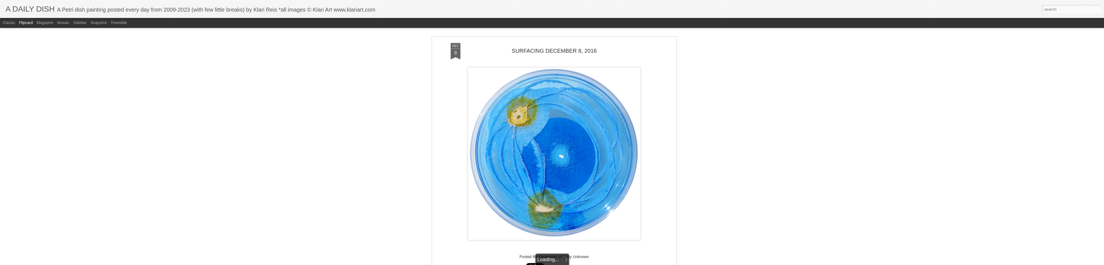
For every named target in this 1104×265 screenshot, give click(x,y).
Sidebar (80, 22)
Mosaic (63, 22)
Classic (9, 22)
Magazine (45, 22)
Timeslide (119, 22)
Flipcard (26, 22)
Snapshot (99, 22)
